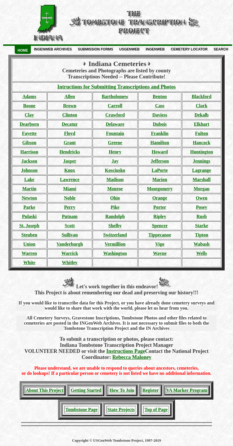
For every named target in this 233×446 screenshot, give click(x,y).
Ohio (115, 197)
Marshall (202, 179)
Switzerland (115, 234)
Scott (70, 225)
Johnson (29, 170)
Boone (29, 105)
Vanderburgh (70, 244)
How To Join (121, 390)
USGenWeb (129, 49)
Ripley (159, 216)
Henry (115, 151)
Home (23, 50)
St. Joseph (29, 225)
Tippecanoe (160, 234)
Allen (69, 96)
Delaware (115, 124)
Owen (201, 197)
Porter (159, 207)
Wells (201, 253)
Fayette (29, 133)
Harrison (29, 151)
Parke (29, 207)
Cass (159, 105)
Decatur (70, 124)
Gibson (29, 142)
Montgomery (160, 188)
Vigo (159, 244)
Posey (201, 207)
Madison (115, 179)
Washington (115, 253)
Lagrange (201, 170)
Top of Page (156, 409)
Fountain (115, 133)
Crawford (115, 114)
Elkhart (201, 124)
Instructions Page (125, 351)
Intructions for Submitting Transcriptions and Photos (116, 87)
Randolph (115, 216)
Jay (115, 161)
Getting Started (86, 390)
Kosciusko (115, 170)
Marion (159, 179)
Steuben (29, 234)
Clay (29, 114)
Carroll (115, 105)
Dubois (160, 124)
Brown (69, 105)
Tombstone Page (81, 409)
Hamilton (160, 142)
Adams (29, 96)
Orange (159, 197)
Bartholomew (115, 96)
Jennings (201, 161)
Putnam (70, 216)
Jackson (29, 161)
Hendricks (69, 151)
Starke (201, 225)
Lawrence (69, 179)
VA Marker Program (186, 390)
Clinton (69, 114)
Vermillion (115, 244)
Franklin (159, 133)
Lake (29, 179)
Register (150, 390)
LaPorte (160, 170)
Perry (69, 207)
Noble (70, 197)
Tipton (201, 234)
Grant (70, 142)
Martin (29, 188)
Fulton (201, 133)
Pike (115, 207)
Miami (69, 188)
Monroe (115, 188)
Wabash (201, 244)
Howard (160, 151)
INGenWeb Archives (53, 49)
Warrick (69, 253)
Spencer (160, 225)
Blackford (201, 96)
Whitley (70, 262)
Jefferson (160, 161)
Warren (29, 253)
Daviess (159, 114)
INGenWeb (155, 49)
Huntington (201, 151)
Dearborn (29, 124)
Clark (201, 105)
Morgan (202, 188)
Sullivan (70, 234)
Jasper (69, 161)
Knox (69, 170)
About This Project (44, 390)
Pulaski (29, 216)
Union (29, 244)
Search (221, 49)
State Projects (121, 409)
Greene (115, 142)
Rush (201, 216)
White (29, 262)
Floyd (69, 133)
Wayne (159, 253)
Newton (29, 197)
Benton (160, 96)
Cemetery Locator (189, 49)
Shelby (115, 225)
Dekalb (202, 114)
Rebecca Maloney (131, 357)
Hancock (201, 142)
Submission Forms (95, 49)
